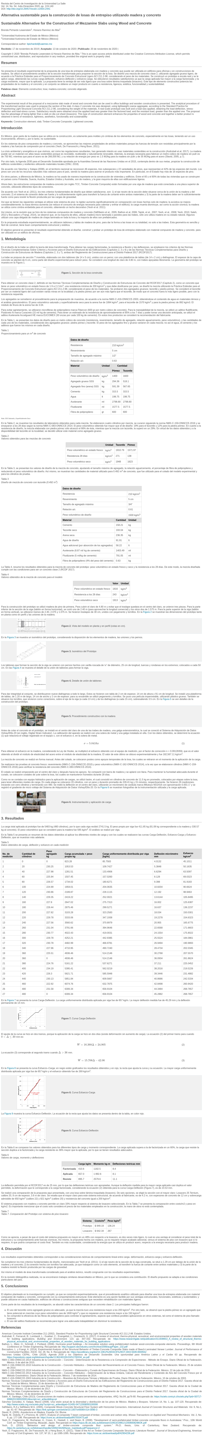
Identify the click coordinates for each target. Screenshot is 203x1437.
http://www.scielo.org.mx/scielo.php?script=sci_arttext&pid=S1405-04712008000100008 (52, 1404)
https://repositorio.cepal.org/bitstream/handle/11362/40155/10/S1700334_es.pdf (48, 1357)
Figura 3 (11, 637)
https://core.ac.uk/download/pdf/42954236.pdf (110, 1433)
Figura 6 (104, 787)
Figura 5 (167, 699)
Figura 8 (11, 1068)
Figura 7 (11, 1000)
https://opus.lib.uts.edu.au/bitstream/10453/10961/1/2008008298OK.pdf (109, 1423)
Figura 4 (17, 668)
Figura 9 (8, 1113)
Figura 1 (20, 262)
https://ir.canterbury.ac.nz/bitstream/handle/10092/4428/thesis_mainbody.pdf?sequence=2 (53, 1428)
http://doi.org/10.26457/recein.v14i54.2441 (28, 9)
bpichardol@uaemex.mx (39, 44)
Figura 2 (147, 612)
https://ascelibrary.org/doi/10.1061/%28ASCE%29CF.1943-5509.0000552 (108, 1352)
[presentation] (91, 743)
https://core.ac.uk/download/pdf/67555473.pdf (64, 1417)
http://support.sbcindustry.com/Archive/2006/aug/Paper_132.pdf (95, 1347)
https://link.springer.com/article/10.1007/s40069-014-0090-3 (66, 1409)
